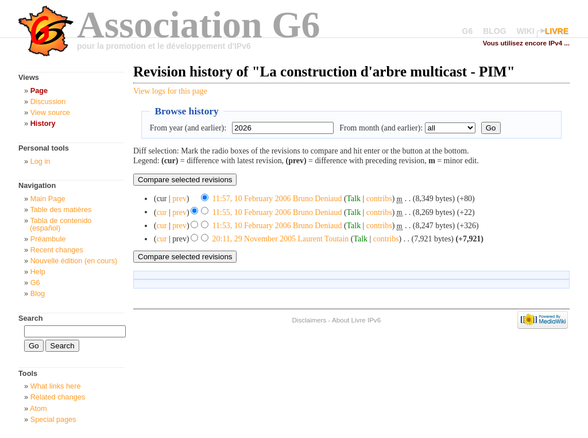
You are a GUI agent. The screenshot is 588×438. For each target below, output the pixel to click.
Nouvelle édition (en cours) (74, 260)
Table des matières (60, 209)
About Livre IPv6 (356, 320)
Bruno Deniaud (317, 198)
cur (162, 212)
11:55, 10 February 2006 (251, 212)
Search (30, 318)
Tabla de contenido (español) (60, 224)
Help (37, 271)
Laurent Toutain (323, 239)
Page (39, 90)
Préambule (48, 239)
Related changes (58, 397)
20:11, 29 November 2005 (254, 239)
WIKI (526, 31)
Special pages (53, 419)
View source (50, 112)
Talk (354, 198)
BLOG (494, 31)
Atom (38, 408)
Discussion (48, 101)
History (43, 123)
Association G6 (198, 24)
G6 (467, 31)
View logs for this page (170, 91)
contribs (379, 198)
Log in (40, 161)
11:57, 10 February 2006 (251, 198)
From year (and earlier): (188, 128)
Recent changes (56, 249)
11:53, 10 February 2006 (251, 225)
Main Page (47, 198)
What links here (55, 386)
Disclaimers (309, 320)
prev (179, 198)
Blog (37, 293)
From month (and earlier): (381, 128)
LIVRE (556, 31)
